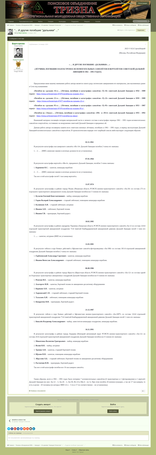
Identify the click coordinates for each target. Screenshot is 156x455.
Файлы (40, 21)
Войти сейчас (113, 411)
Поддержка (75, 21)
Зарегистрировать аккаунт (43, 411)
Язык (67, 450)
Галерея (50, 21)
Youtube (97, 21)
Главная (11, 21)
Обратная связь (84, 450)
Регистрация (142, 3)
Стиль (74, 450)
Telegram (87, 21)
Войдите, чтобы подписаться (127, 30)
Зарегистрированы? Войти (124, 3)
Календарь (62, 21)
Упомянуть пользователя (38, 391)
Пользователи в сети (26, 21)
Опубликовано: (39, 44)
